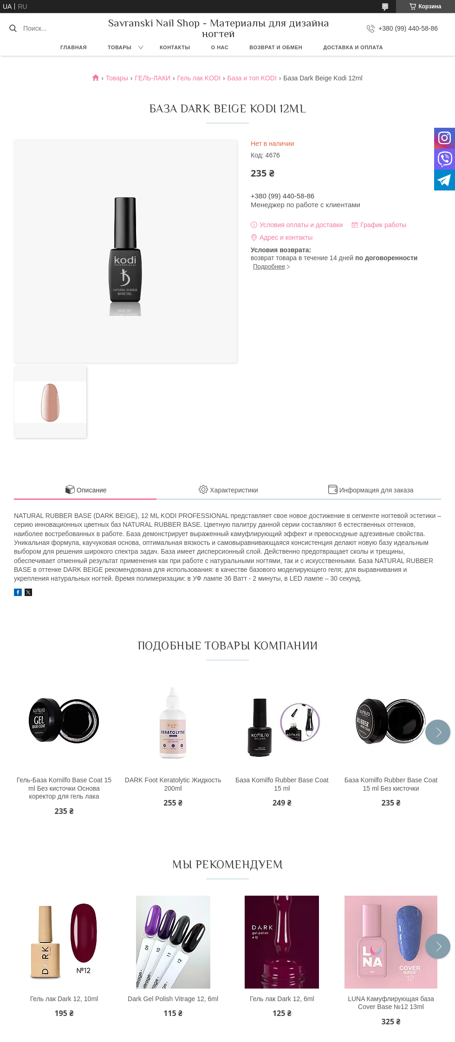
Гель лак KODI (199, 78)
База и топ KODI (252, 78)
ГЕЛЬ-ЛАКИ (152, 78)
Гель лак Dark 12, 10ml (64, 999)
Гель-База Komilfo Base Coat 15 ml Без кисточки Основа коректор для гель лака (64, 788)
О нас (220, 47)
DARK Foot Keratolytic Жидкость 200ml (173, 784)
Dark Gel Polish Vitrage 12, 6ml (173, 999)
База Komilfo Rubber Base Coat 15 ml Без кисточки (391, 784)
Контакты (175, 47)
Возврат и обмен (275, 47)
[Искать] (12, 28)
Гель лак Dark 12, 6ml (282, 999)
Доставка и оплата (353, 47)
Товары (119, 47)
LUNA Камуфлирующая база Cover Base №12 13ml (391, 1003)
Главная (73, 47)
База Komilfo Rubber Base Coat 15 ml (282, 784)
